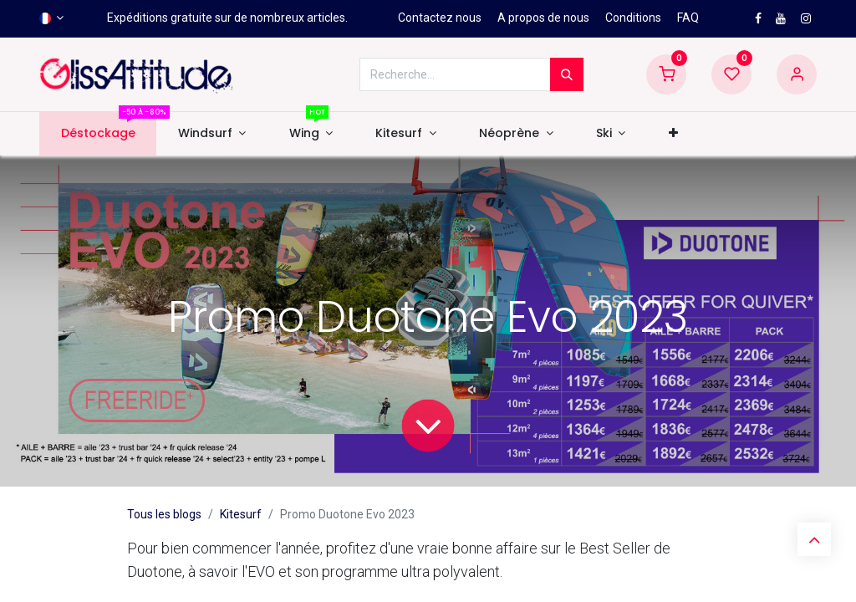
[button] (673, 134)
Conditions (633, 17)
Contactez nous (440, 17)
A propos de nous (543, 17)
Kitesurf (241, 514)
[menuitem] (97, 134)
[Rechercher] (566, 74)
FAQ (688, 17)
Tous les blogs (164, 514)
